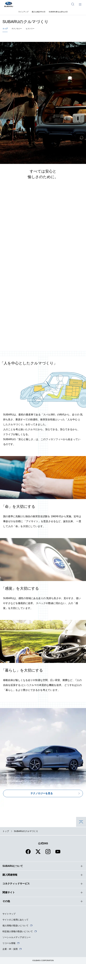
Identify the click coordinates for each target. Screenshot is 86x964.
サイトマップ (8, 914)
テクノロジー (17, 29)
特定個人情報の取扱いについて (17, 931)
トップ (5, 29)
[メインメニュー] (80, 4)
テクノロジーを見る (41, 793)
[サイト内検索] (72, 4)
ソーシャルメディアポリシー (16, 937)
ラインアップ (23, 12)
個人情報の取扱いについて (15, 925)
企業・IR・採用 (10, 949)
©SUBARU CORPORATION (43, 960)
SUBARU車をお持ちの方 (58, 12)
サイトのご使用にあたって (15, 919)
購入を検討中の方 (38, 12)
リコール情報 (8, 943)
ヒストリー (30, 29)
